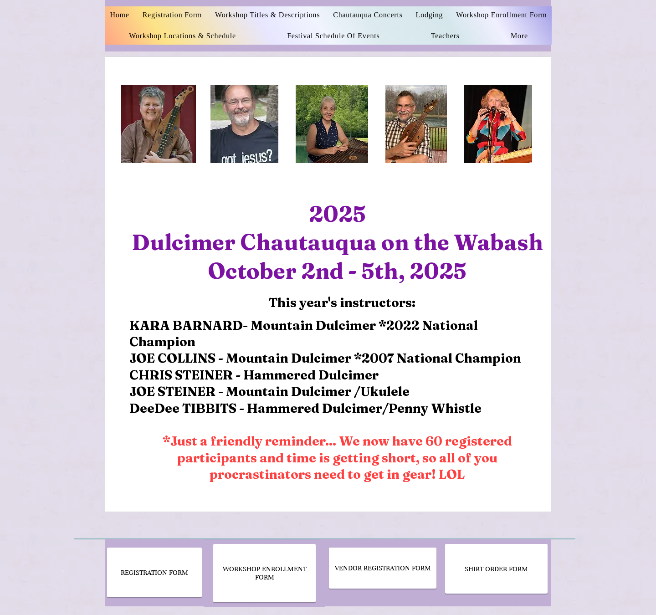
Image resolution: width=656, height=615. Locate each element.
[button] (445, 36)
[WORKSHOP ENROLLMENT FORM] (264, 573)
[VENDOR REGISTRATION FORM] (382, 568)
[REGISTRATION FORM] (154, 572)
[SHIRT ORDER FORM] (496, 569)
